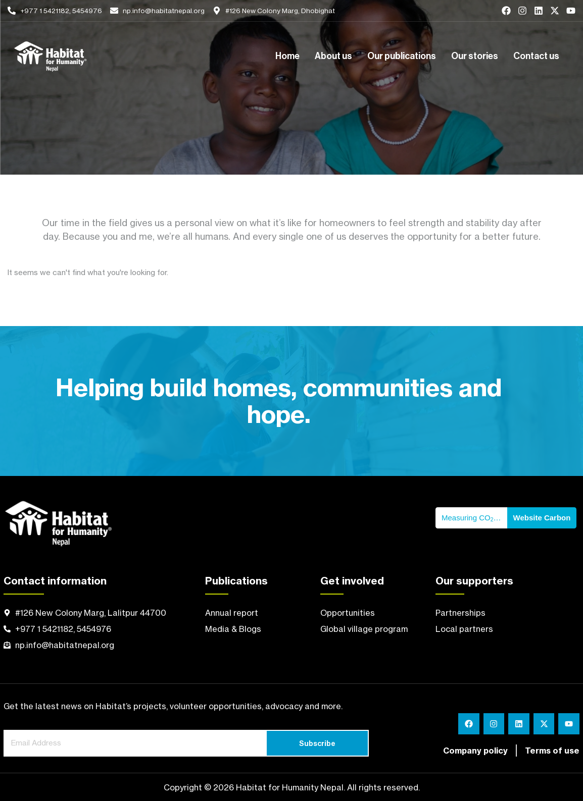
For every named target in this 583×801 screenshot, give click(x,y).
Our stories (474, 56)
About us (333, 56)
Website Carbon (542, 517)
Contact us (536, 56)
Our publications (401, 56)
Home (287, 56)
